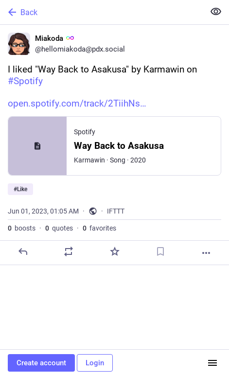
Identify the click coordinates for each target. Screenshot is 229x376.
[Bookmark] (160, 251)
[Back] (101, 12)
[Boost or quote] (68, 251)
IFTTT (115, 211)
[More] (206, 253)
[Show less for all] (216, 11)
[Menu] (212, 363)
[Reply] (23, 251)
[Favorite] (115, 251)
